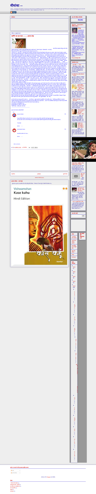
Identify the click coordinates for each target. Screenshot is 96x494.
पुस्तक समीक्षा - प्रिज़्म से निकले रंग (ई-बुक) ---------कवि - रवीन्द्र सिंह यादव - (81, 87)
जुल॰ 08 (75, 356)
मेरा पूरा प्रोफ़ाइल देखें (76, 57)
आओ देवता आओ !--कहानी (74, 242)
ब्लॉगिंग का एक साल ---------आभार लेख (22, 36)
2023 (74, 267)
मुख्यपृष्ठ (39, 174)
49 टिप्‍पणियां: (24, 147)
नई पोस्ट (13, 174)
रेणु (80, 28)
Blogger (48, 477)
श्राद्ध (73, 254)
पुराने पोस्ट (65, 174)
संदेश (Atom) (41, 177)
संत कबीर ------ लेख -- (77, 64)
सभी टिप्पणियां (14, 472)
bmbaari (74, 257)
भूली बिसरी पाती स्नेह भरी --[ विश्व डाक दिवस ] (81, 189)
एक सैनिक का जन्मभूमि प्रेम (74, 247)
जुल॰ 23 (75, 342)
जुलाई (74, 330)
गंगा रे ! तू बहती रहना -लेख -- (78, 201)
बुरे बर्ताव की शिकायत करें (82, 236)
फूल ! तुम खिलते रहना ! (82, 175)
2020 (74, 276)
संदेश (12, 470)
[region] (39, 124)
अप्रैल (74, 419)
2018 (74, 286)
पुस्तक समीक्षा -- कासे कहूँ (16, 181)
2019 (74, 281)
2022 (74, 271)
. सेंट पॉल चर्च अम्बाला (14, 483)
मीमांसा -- (16, 5)
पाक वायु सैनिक (13, 487)
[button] (19, 123)
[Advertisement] (39, 160)
